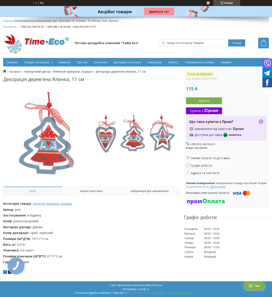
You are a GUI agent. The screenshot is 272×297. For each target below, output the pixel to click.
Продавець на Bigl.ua (136, 289)
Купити (204, 100)
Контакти (100, 62)
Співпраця (154, 62)
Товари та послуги (36, 62)
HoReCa (173, 62)
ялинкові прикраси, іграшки (52, 204)
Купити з (204, 110)
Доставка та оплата (127, 62)
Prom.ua (157, 285)
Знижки (226, 62)
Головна (12, 62)
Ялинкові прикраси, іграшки (72, 72)
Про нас (82, 62)
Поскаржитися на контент (144, 293)
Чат (254, 286)
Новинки (64, 62)
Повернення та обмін (199, 62)
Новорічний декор (37, 72)
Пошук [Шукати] (236, 43)
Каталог (15, 72)
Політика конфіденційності (180, 293)
